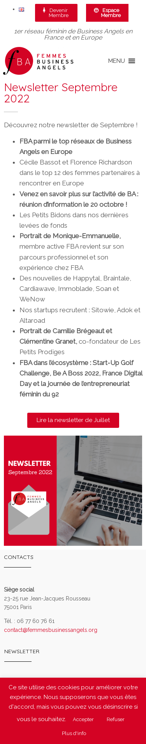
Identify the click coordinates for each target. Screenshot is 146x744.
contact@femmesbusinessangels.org (50, 630)
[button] (116, 61)
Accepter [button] (83, 719)
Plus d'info (74, 733)
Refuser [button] (116, 719)
